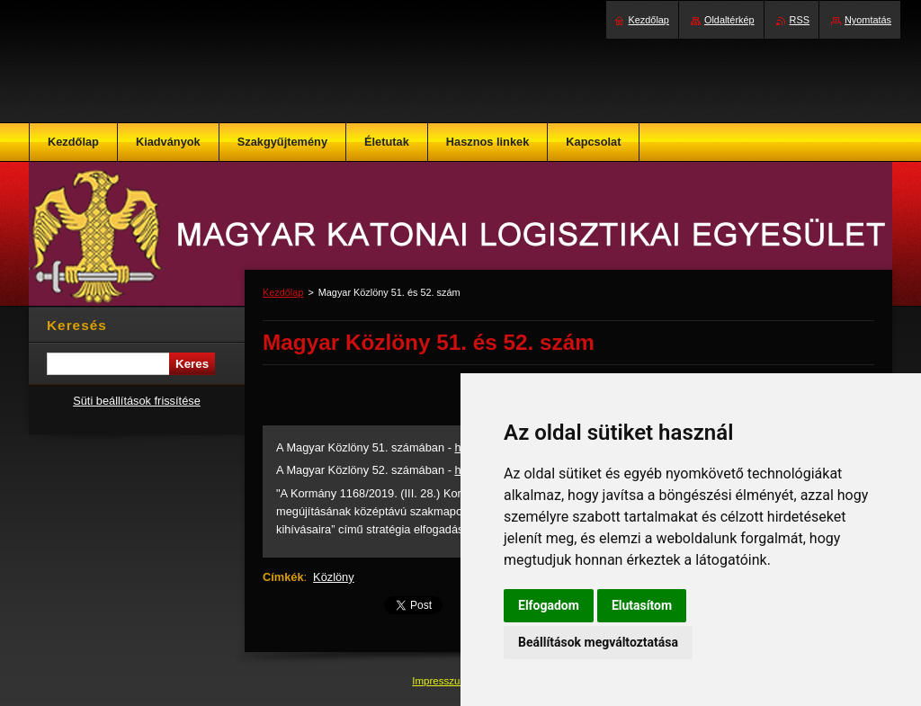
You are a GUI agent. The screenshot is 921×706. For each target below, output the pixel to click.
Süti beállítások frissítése (137, 400)
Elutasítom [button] (642, 605)
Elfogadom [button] (548, 605)
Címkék (283, 577)
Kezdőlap (283, 292)
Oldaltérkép (729, 19)
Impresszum (441, 680)
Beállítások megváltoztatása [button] (598, 642)
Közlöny (333, 577)
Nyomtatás (868, 19)
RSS (799, 19)
